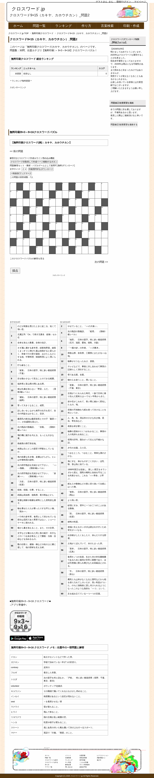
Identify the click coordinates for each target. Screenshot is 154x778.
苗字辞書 (82, 760)
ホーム (18, 26)
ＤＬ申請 (68, 762)
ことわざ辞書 (84, 762)
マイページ (140, 1)
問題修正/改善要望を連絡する (124, 124)
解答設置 (68, 764)
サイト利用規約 (85, 764)
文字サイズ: (15, 169)
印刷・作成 (131, 26)
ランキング (63, 26)
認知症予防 (83, 767)
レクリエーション (102, 755)
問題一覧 (39, 26)
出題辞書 (82, 755)
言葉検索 (107, 26)
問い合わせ (68, 767)
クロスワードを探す (51, 760)
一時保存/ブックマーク (21, 173)
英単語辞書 (83, 758)
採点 (15, 270)
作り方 (86, 26)
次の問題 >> (101, 262)
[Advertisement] (59, 109)
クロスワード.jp (28, 8)
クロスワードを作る (51, 762)
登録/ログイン (123, 1)
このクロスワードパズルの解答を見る (27, 258)
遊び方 (99, 760)
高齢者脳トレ (101, 758)
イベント (68, 755)
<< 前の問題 (16, 151)
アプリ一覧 (48, 767)
